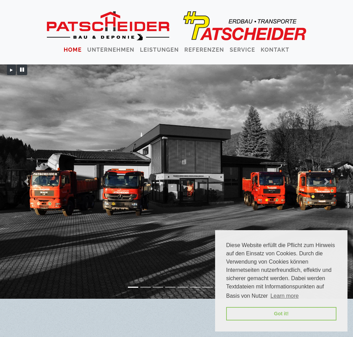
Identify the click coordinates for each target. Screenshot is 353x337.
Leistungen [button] (159, 50)
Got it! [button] (281, 313)
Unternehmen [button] (110, 50)
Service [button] (242, 50)
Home (73, 50)
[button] (26, 181)
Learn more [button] (285, 296)
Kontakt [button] (275, 50)
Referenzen (204, 50)
